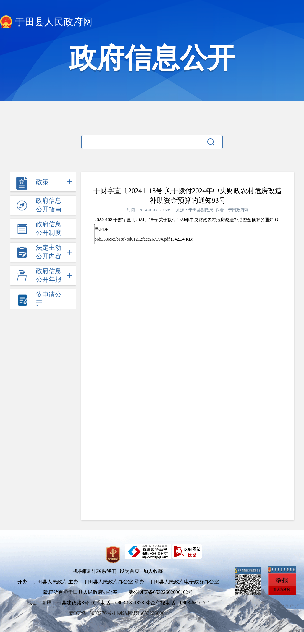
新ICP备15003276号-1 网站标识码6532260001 (118, 613)
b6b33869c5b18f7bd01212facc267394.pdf (132, 239)
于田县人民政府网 (54, 22)
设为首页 (130, 571)
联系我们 (106, 571)
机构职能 (83, 571)
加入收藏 (153, 571)
